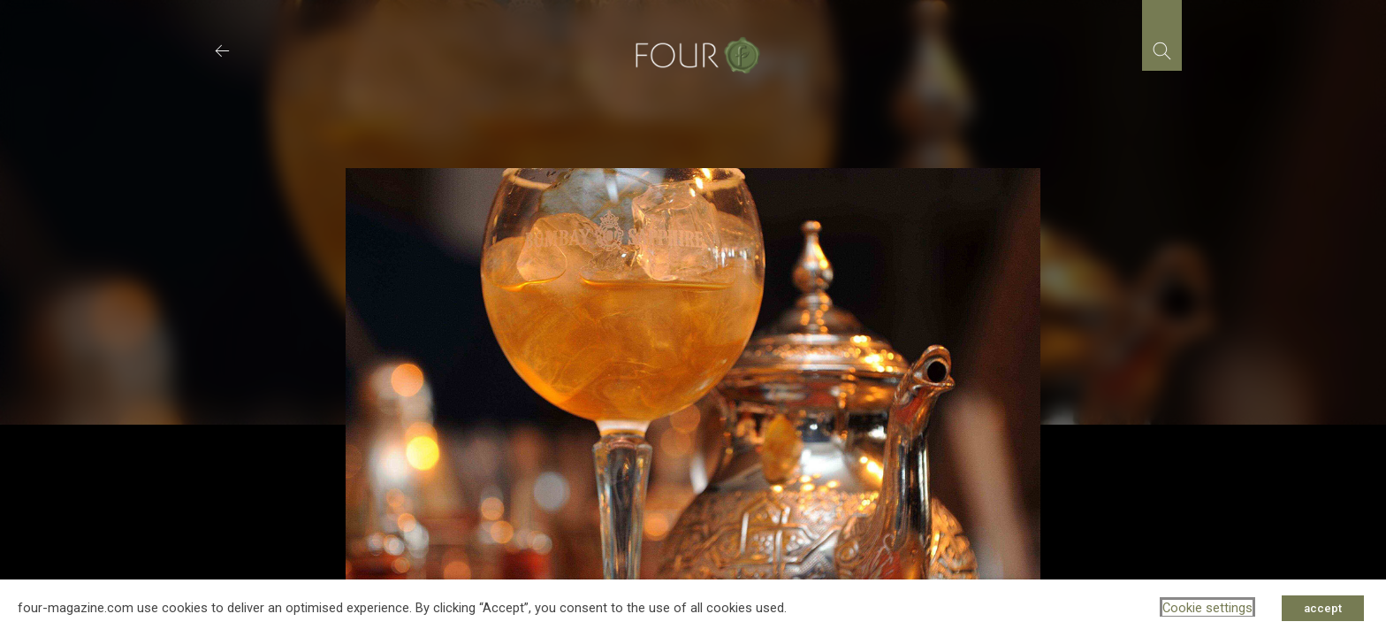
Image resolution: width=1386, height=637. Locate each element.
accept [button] (1323, 608)
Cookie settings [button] (1207, 608)
